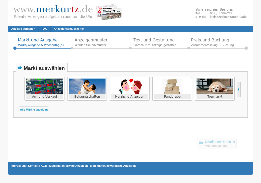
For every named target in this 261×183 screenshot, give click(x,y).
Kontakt (33, 165)
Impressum (18, 165)
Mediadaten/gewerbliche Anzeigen (113, 165)
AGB (44, 165)
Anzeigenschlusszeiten (69, 28)
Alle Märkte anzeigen (34, 109)
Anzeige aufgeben (23, 28)
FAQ (44, 28)
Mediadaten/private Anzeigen (68, 165)
